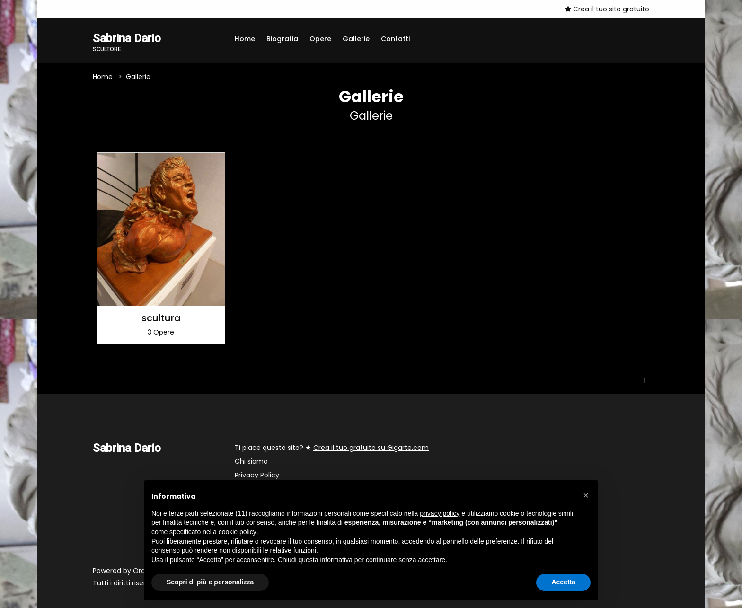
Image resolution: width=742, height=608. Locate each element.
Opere (320, 39)
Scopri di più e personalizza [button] (210, 582)
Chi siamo (251, 461)
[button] (585, 495)
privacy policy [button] (439, 513)
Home (245, 39)
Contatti (395, 39)
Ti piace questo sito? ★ (332, 447)
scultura (161, 318)
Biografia (282, 39)
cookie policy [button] (237, 532)
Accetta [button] (563, 582)
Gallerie (356, 39)
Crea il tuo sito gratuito (607, 9)
